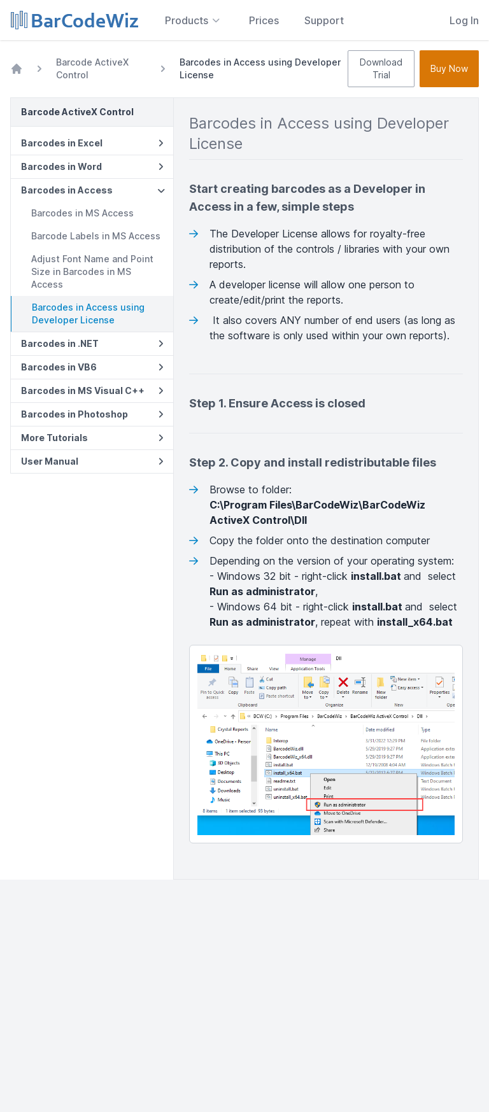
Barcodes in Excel (92, 142)
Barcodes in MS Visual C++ (92, 390)
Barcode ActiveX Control (92, 68)
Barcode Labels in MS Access (95, 235)
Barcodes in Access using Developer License (88, 313)
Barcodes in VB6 (92, 367)
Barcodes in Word (92, 166)
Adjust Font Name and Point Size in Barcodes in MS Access (92, 271)
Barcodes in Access (93, 190)
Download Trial (381, 68)
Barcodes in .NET (92, 343)
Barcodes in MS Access (82, 213)
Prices (264, 20)
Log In (464, 20)
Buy (449, 68)
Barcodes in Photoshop (92, 414)
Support (324, 20)
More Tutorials (92, 437)
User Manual (92, 461)
